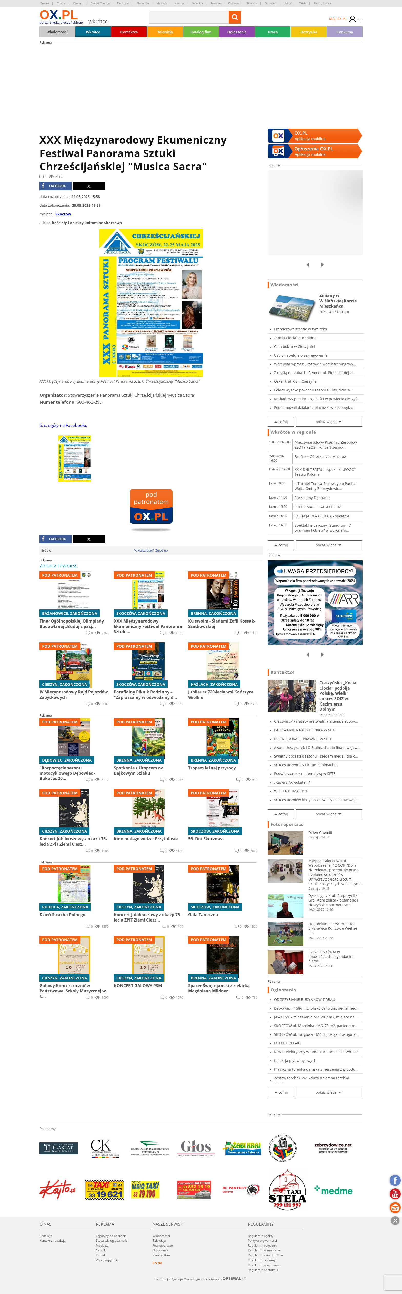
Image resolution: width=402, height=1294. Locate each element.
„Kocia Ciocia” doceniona (295, 337)
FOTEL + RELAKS (288, 1043)
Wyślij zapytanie (107, 1260)
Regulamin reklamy (261, 1260)
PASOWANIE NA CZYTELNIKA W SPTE (305, 730)
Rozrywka (308, 32)
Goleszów (143, 3)
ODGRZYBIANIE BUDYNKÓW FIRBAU (304, 999)
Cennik (101, 1250)
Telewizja (165, 32)
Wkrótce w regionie (293, 432)
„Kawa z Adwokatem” (292, 782)
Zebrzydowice (322, 3)
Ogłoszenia (237, 32)
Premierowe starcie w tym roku (300, 329)
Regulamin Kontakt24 (263, 1270)
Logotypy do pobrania (111, 1236)
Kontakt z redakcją (52, 1240)
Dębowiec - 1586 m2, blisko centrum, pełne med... (316, 1008)
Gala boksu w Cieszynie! (294, 346)
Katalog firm (201, 32)
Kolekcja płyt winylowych (295, 1060)
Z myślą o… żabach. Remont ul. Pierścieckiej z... (314, 372)
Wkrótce (93, 32)
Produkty (102, 1245)
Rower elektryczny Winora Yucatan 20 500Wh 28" (316, 1051)
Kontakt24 (129, 32)
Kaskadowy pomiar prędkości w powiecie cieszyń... (317, 398)
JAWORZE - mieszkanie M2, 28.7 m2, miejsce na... (316, 1017)
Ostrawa (233, 3)
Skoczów (251, 3)
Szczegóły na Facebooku (63, 425)
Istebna (179, 3)
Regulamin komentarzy (264, 1250)
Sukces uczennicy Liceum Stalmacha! (305, 764)
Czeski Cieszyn (100, 3)
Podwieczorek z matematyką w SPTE (304, 773)
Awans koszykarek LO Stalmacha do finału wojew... (317, 747)
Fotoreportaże (287, 824)
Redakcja (45, 1236)
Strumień (270, 3)
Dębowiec (123, 3)
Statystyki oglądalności (112, 1240)
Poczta (157, 1263)
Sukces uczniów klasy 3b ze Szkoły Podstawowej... (316, 799)
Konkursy (345, 32)
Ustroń (288, 3)
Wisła (302, 3)
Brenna (44, 3)
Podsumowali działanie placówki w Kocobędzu (313, 407)
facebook (54, 186)
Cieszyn (78, 3)
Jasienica (197, 3)
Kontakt (101, 1255)
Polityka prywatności (262, 1240)
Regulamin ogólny (260, 1236)
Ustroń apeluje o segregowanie (300, 355)
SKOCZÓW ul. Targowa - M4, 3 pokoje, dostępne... (316, 1034)
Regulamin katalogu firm (265, 1255)
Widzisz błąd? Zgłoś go (151, 550)
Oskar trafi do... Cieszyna (295, 381)
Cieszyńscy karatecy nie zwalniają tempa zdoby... (316, 721)
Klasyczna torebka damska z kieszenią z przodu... (316, 1069)
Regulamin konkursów (263, 1265)
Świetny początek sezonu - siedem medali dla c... (316, 756)
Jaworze (215, 3)
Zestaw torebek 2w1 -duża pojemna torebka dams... (311, 1080)
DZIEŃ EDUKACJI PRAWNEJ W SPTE (303, 738)
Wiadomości (57, 32)
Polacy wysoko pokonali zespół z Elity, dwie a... (313, 390)
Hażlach (162, 3)
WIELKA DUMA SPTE (291, 791)
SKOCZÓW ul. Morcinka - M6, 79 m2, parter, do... (315, 1025)
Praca (273, 32)
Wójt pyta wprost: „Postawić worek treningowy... (315, 363)
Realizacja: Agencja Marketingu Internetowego (201, 1279)
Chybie (61, 3)
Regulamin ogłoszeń (262, 1245)
